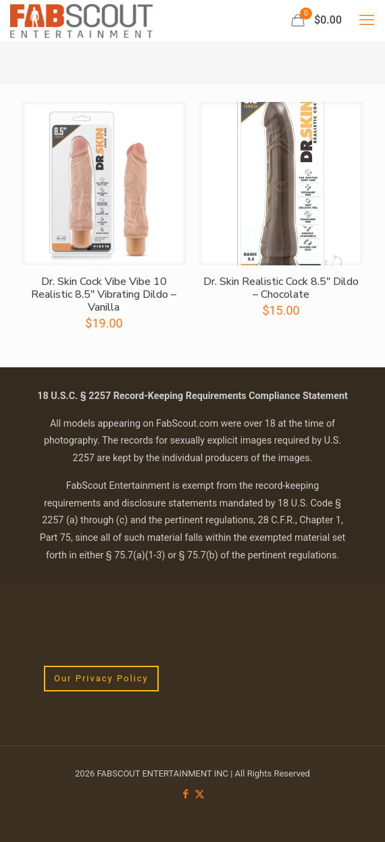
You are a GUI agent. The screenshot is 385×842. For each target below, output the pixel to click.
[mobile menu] (366, 20)
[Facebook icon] (185, 794)
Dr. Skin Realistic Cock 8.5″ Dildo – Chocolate (281, 288)
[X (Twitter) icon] (200, 794)
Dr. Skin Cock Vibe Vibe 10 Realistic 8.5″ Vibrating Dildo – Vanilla (103, 294)
